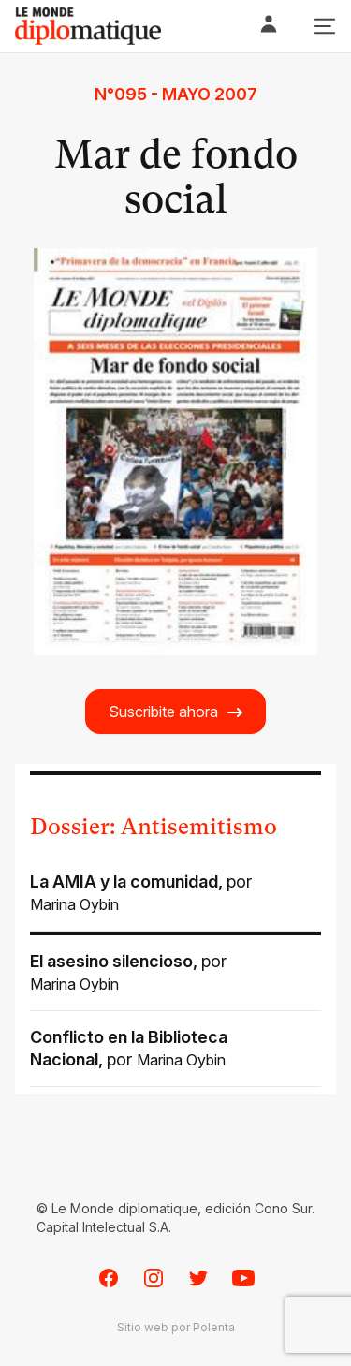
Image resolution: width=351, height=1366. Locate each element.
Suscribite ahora (176, 712)
